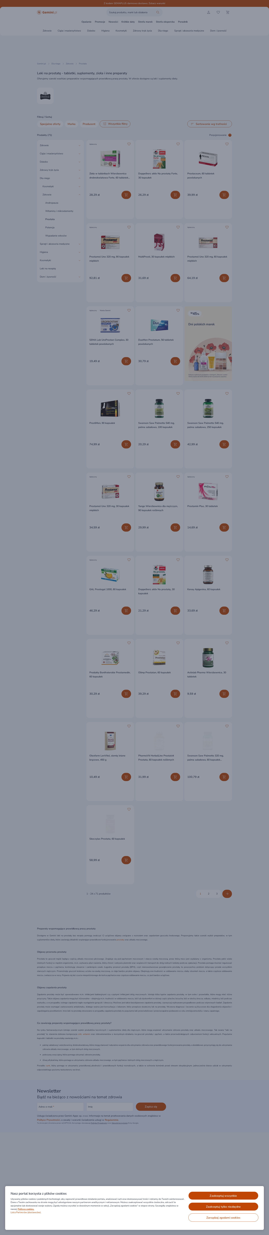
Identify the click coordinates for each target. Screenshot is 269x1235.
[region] (134, 1208)
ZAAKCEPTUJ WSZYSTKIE (223, 1196)
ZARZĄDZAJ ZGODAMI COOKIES (223, 1218)
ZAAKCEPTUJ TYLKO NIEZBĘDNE (223, 1207)
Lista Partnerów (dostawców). (26, 1212)
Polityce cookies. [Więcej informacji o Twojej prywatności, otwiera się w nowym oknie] (26, 1209)
